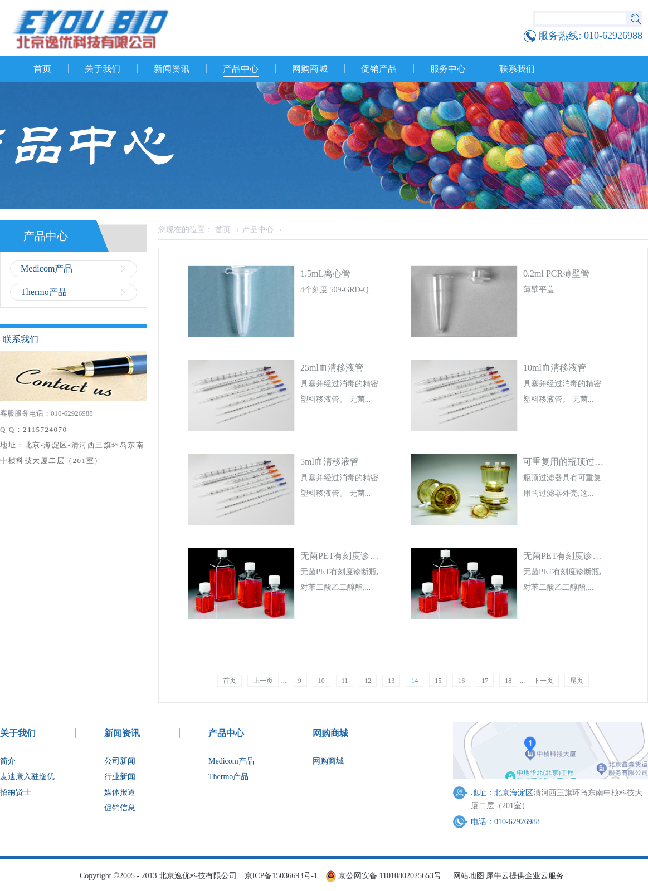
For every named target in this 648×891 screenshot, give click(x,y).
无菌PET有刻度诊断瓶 (343, 555)
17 (484, 681)
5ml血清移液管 (329, 461)
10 (321, 681)
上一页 (263, 681)
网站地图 (466, 876)
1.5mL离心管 (325, 273)
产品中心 (258, 229)
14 (414, 681)
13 (391, 681)
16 (461, 681)
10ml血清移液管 (554, 367)
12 (367, 681)
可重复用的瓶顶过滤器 (567, 461)
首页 (42, 68)
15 (438, 681)
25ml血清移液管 (331, 367)
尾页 (576, 681)
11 (345, 681)
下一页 (543, 681)
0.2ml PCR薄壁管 (556, 273)
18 (508, 681)
